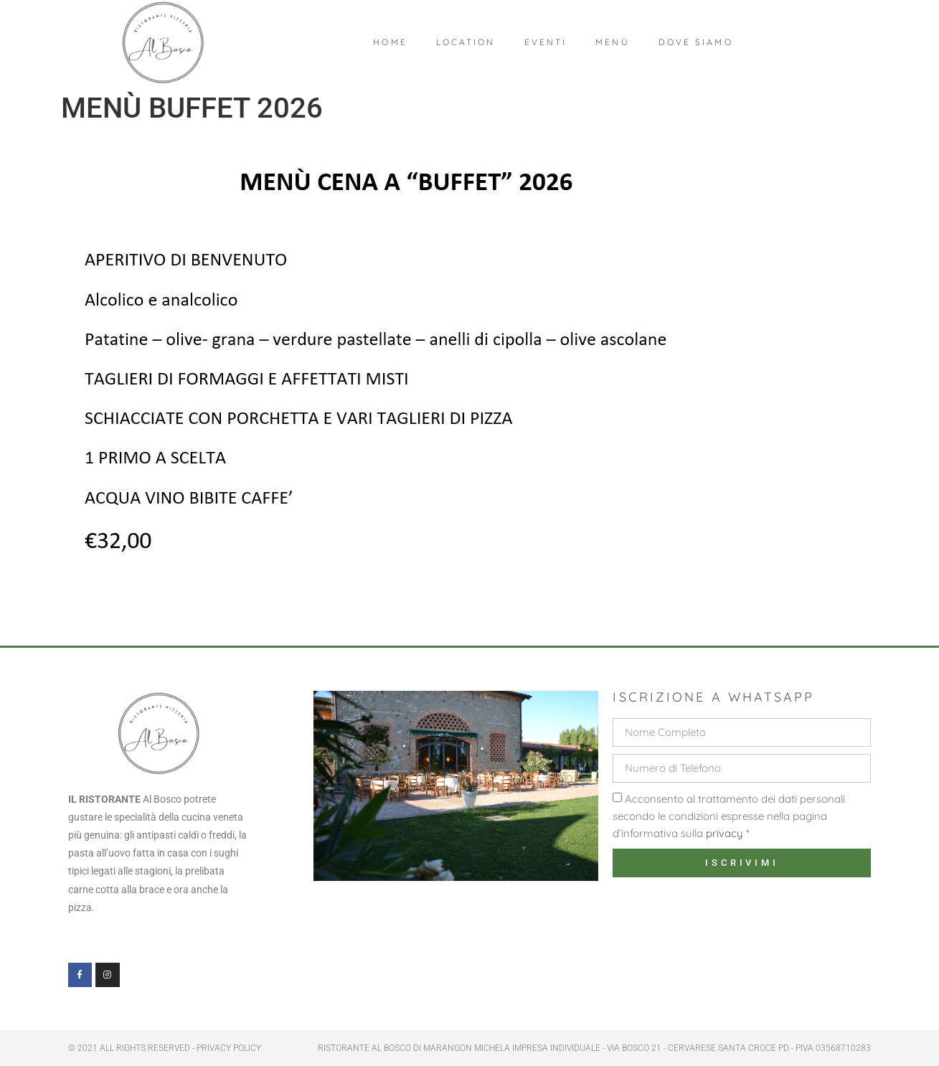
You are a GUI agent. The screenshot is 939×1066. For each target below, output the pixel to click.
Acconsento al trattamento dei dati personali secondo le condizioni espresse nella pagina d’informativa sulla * (729, 816)
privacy (724, 833)
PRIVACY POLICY (229, 1048)
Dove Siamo (696, 42)
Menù (612, 42)
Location (466, 42)
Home (390, 42)
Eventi (545, 42)
